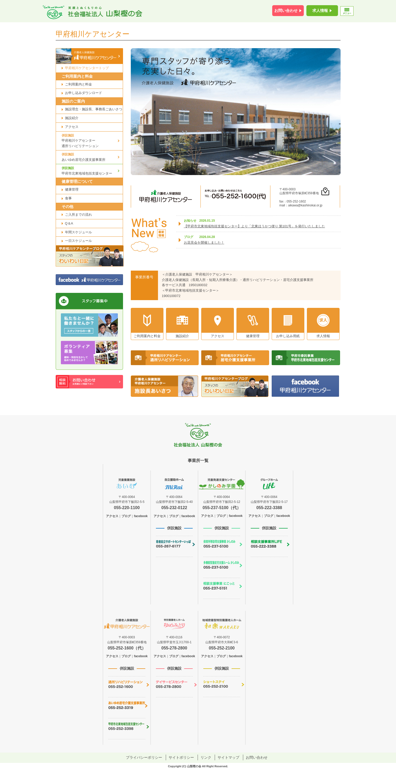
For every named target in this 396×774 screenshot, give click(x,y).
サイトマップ (228, 757)
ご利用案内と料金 (78, 84)
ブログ (126, 516)
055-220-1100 (127, 507)
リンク (205, 757)
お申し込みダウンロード (83, 93)
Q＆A (69, 223)
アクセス (71, 127)
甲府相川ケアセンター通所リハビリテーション (92, 140)
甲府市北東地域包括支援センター (92, 170)
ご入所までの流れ (78, 214)
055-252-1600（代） (127, 648)
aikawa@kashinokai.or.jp (305, 205)
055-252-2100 (222, 648)
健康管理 (71, 189)
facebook (141, 516)
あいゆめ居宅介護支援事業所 (92, 156)
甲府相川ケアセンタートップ (87, 68)
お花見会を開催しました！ (204, 242)
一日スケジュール (78, 241)
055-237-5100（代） (222, 507)
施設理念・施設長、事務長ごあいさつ (93, 109)
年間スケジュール (78, 232)
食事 (68, 198)
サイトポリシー (181, 757)
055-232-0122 (174, 507)
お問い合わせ (286, 10)
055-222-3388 (269, 507)
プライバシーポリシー (144, 757)
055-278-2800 (174, 648)
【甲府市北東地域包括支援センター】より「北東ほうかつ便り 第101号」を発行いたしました (254, 226)
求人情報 (320, 10)
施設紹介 (71, 118)
